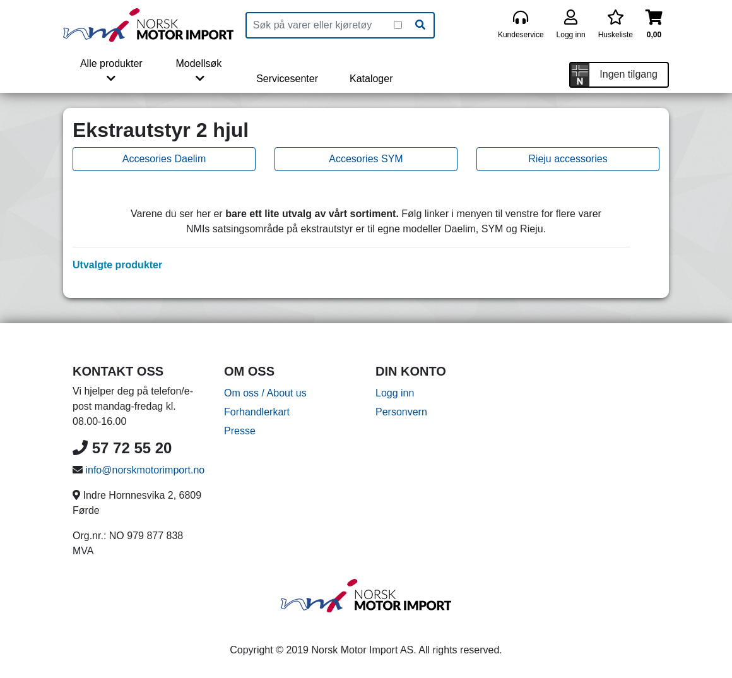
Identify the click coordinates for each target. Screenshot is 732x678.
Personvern (401, 412)
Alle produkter (111, 70)
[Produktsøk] (320, 25)
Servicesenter (287, 78)
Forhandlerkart (257, 412)
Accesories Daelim (164, 158)
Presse (240, 430)
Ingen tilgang (628, 74)
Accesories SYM (366, 158)
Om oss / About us (265, 393)
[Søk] (420, 25)
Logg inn (394, 393)
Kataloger (371, 78)
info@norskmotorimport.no (144, 470)
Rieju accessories (567, 158)
